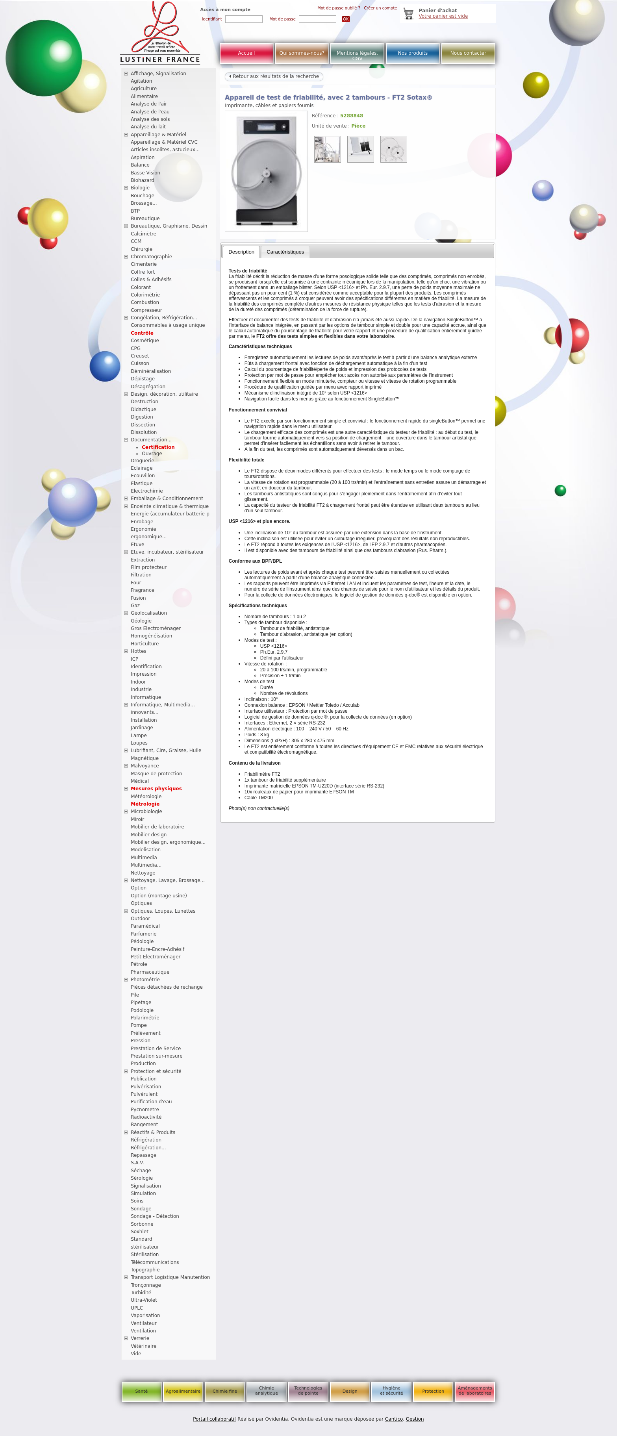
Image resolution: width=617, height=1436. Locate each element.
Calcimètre (143, 234)
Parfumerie (144, 934)
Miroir (137, 819)
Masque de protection (156, 773)
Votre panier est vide (443, 16)
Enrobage (142, 521)
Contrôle (142, 333)
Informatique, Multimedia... (163, 705)
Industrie (141, 689)
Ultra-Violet (144, 1300)
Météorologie (146, 796)
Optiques (141, 903)
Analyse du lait (148, 127)
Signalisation (146, 1186)
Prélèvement (146, 1033)
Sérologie (142, 1178)
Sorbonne (142, 1224)
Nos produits (413, 53)
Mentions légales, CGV (357, 55)
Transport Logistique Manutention (170, 1277)
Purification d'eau (151, 1101)
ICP (134, 659)
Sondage (141, 1209)
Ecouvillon (143, 475)
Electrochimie (147, 491)
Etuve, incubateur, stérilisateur (167, 552)
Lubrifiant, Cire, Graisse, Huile (166, 750)
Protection (433, 1391)
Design (350, 1391)
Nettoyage (143, 873)
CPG (136, 348)
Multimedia (144, 857)
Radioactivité (146, 1117)
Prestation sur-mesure (157, 1056)
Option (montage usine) (159, 896)
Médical (140, 781)
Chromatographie (151, 256)
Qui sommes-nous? (302, 53)
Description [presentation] (241, 252)
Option (138, 888)
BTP (135, 211)
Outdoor (140, 918)
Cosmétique (145, 340)
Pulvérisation (146, 1087)
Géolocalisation (149, 613)
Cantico (394, 1419)
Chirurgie (141, 249)
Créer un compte (380, 8)
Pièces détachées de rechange (167, 987)
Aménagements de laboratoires (475, 1391)
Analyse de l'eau (150, 112)
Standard (141, 1239)
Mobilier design (149, 835)
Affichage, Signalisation (158, 73)
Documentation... (151, 440)
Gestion (415, 1419)
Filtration (141, 575)
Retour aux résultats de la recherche (274, 76)
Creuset (140, 356)
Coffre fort (143, 272)
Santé (141, 1391)
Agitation (141, 81)
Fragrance (142, 590)
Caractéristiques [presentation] (285, 252)
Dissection (143, 425)
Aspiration (143, 157)
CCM (136, 241)
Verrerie (140, 1338)
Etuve (137, 544)
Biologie (140, 188)
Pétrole (139, 964)
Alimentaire (144, 96)
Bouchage (142, 195)
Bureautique (145, 218)
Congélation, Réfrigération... (164, 318)
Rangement (144, 1124)
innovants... (144, 712)
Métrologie (145, 804)
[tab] (241, 252)
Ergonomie (143, 529)
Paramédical (145, 926)
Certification (158, 447)
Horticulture (145, 644)
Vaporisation (145, 1315)
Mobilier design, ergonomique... (168, 842)
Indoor (138, 682)
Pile (135, 995)
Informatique (146, 697)
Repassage (143, 1155)
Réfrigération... (148, 1148)
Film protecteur (149, 567)
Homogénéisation (151, 636)
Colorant (141, 287)
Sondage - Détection (155, 1216)
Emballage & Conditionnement (167, 498)
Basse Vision (145, 173)
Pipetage (141, 1002)
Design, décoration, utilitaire (164, 394)
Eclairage (142, 468)
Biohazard (142, 180)
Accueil (246, 53)
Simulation (143, 1193)
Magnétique (145, 758)
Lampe (139, 735)
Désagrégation (148, 386)
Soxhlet (139, 1231)
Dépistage (143, 379)
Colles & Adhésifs (151, 279)
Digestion (142, 417)
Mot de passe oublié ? (338, 8)
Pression (140, 1040)
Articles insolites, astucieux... (165, 149)
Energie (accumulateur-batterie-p (170, 514)
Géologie (141, 621)
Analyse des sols (150, 119)
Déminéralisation (151, 371)
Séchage (141, 1170)
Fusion (138, 598)
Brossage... (144, 203)
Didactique (143, 409)
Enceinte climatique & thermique (170, 506)
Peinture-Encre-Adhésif (157, 949)
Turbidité (141, 1292)
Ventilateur (144, 1323)
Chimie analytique (266, 1391)
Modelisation (146, 849)
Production (143, 1063)
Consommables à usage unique (168, 325)
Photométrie (145, 979)
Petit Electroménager (155, 957)
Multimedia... (146, 865)
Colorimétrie (145, 295)
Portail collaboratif (214, 1419)
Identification (146, 666)
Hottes (138, 651)
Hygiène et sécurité (391, 1391)
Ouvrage (152, 453)
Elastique (141, 483)
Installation (144, 720)
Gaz (135, 605)
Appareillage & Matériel (158, 134)
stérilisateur (145, 1247)
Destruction (144, 401)
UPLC (137, 1308)
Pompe (139, 1025)
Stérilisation (145, 1254)
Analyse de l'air (149, 104)
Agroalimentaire (183, 1391)
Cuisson (140, 363)
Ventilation (143, 1331)
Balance (140, 165)
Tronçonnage (146, 1285)
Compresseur (146, 310)
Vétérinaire (143, 1346)
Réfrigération (146, 1140)
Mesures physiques (156, 788)
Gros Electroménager (156, 628)
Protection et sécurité (156, 1071)
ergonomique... (149, 536)
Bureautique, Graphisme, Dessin (169, 226)
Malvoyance (145, 766)
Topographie (145, 1270)
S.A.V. (137, 1162)
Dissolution (144, 432)
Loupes (139, 743)
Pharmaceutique (150, 972)
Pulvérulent (144, 1094)
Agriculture (144, 88)
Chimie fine (225, 1391)
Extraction (143, 560)
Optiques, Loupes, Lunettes (163, 911)
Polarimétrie (145, 1018)
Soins (137, 1201)
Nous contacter (468, 53)
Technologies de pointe (308, 1391)
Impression (144, 674)
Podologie (142, 1010)
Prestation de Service (156, 1048)
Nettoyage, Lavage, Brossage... (168, 880)
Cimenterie (144, 264)
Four (136, 583)
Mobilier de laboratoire (157, 827)
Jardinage (142, 727)
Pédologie (142, 941)
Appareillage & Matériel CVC (164, 142)
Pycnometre (145, 1109)
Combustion (145, 302)
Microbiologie (146, 811)
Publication (144, 1079)
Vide (136, 1353)
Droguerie (142, 460)
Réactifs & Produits (153, 1132)
